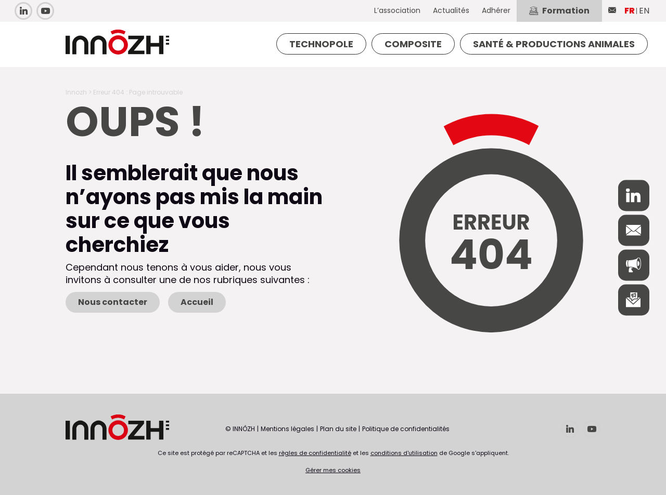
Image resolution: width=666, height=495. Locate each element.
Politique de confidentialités (406, 428)
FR (629, 11)
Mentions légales (287, 428)
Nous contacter (112, 302)
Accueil (197, 302)
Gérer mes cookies (333, 470)
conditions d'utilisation (404, 453)
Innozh (76, 92)
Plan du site (338, 428)
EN (644, 11)
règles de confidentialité (315, 453)
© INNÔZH (240, 428)
